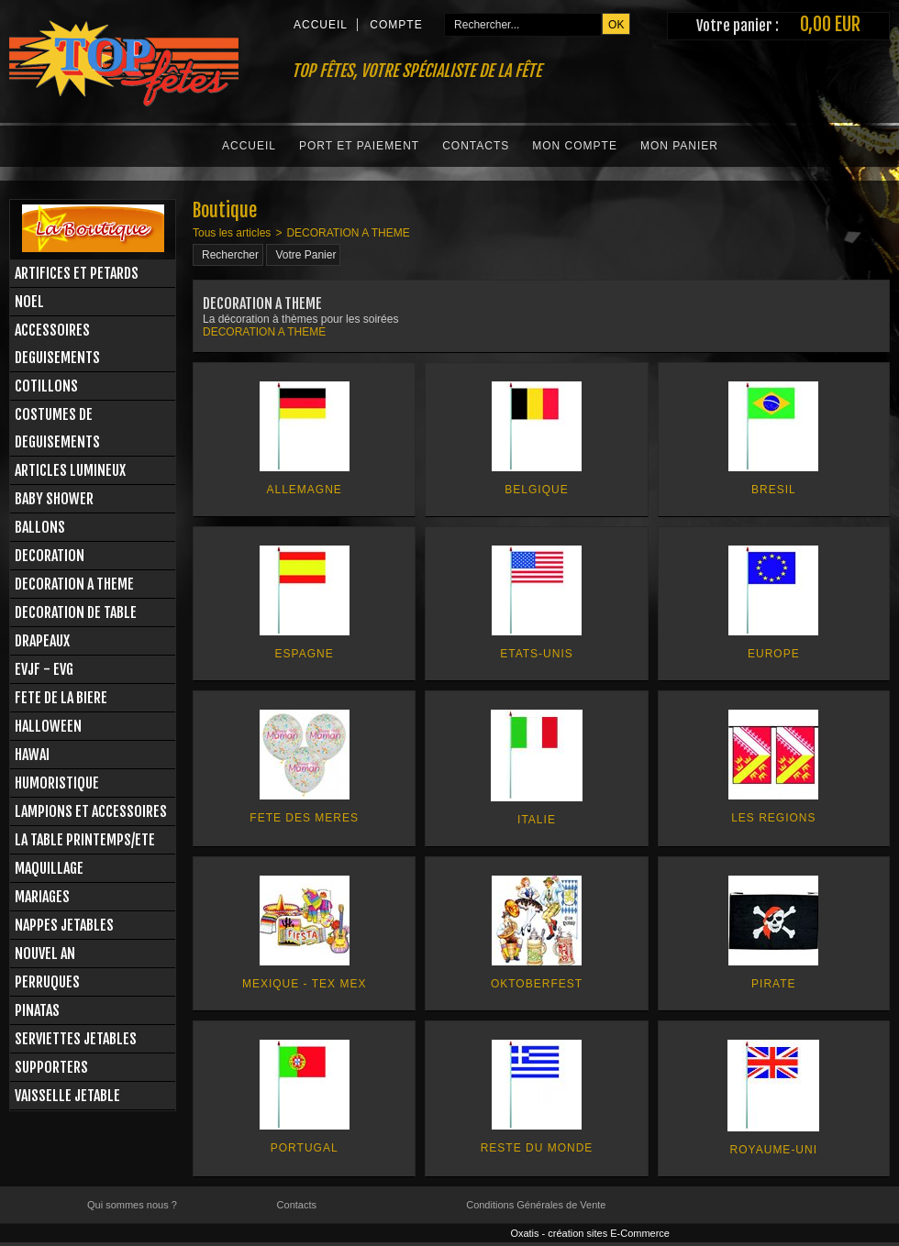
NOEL (29, 301)
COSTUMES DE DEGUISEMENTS (57, 428)
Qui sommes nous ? (132, 1204)
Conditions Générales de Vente (535, 1204)
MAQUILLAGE (49, 868)
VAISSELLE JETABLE (67, 1095)
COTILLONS (46, 386)
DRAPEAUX (42, 641)
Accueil (249, 145)
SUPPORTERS (51, 1067)
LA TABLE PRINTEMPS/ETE (85, 840)
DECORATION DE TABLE (76, 612)
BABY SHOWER (54, 499)
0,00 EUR (830, 24)
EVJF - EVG (44, 669)
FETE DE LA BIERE (61, 698)
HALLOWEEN (48, 726)
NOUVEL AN (45, 953)
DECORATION (49, 555)
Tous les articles (232, 232)
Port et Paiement (359, 145)
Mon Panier (679, 145)
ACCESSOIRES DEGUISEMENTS (57, 344)
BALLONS (40, 527)
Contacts (475, 145)
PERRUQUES (47, 982)
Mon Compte (574, 145)
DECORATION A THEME (74, 584)
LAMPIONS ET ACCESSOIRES (91, 811)
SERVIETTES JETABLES (76, 1039)
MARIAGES (42, 897)
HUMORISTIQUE (57, 783)
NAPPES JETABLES (64, 925)
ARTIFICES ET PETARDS (77, 273)
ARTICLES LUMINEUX (70, 470)
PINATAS (37, 1010)
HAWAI (32, 754)
